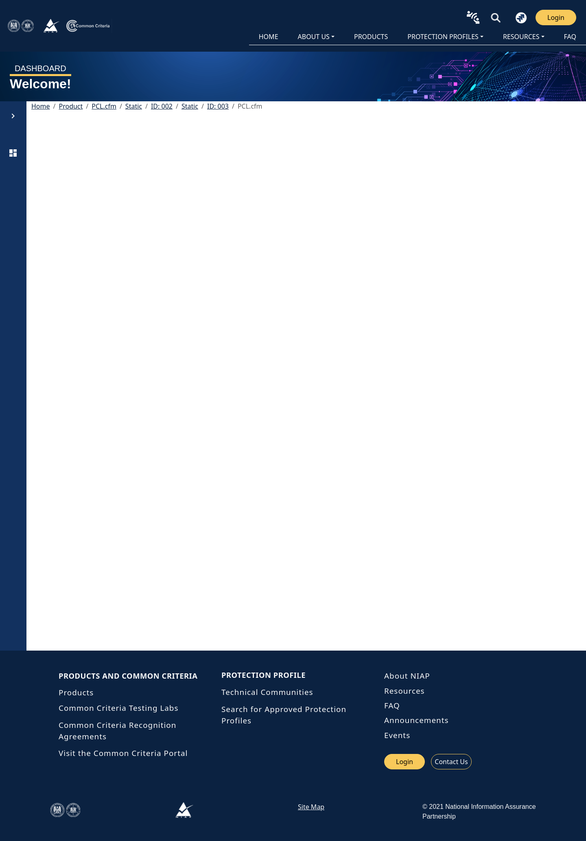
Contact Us (451, 761)
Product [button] (71, 106)
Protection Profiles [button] (443, 36)
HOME (268, 36)
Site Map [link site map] (311, 806)
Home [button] (40, 106)
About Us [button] (314, 36)
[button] (496, 17)
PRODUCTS (371, 36)
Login (555, 17)
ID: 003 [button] (218, 106)
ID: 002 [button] (162, 106)
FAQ (570, 36)
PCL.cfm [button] (104, 106)
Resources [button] (521, 36)
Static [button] (133, 106)
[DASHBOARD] (13, 153)
